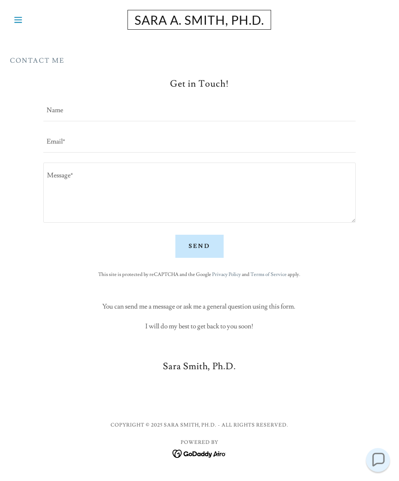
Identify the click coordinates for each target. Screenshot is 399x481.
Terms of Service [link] (268, 274)
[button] (38, 20)
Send (199, 246)
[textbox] (199, 110)
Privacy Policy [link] (226, 274)
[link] (199, 23)
